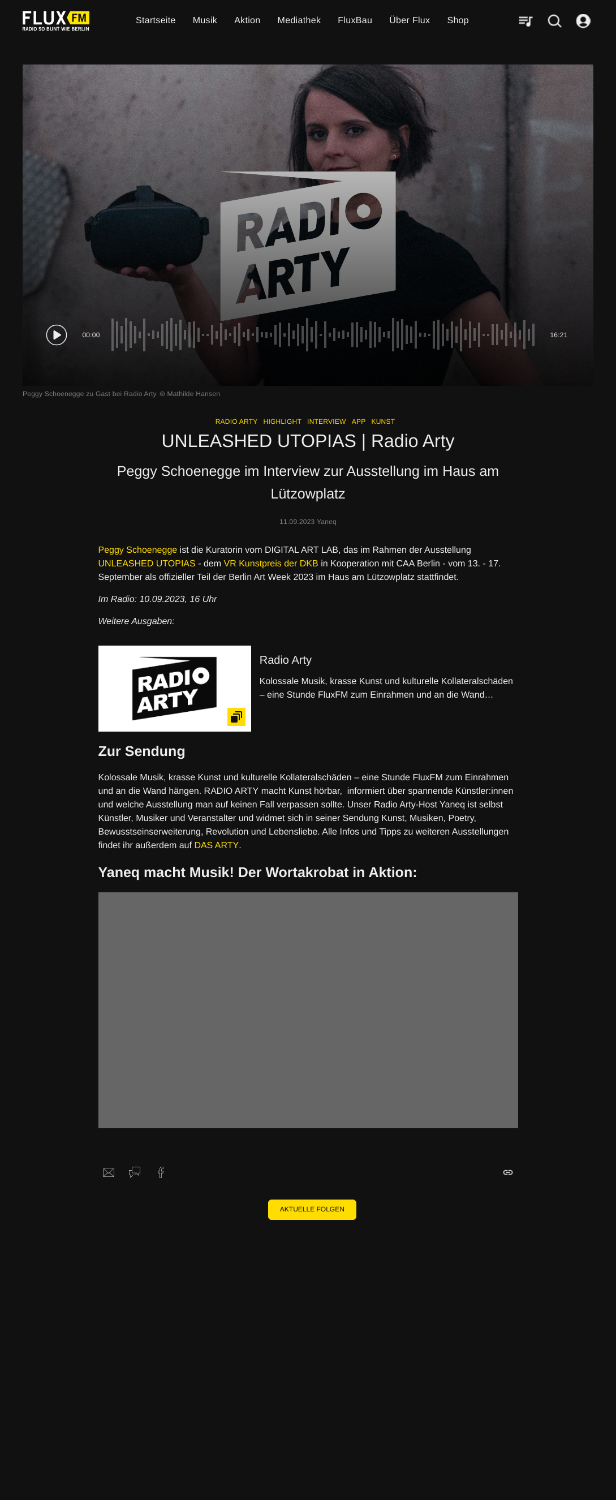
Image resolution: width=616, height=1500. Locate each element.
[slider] (325, 335)
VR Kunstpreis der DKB (271, 564)
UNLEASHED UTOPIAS (147, 564)
